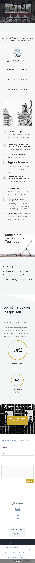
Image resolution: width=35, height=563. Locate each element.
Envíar (29, 502)
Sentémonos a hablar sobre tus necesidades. (17, 421)
